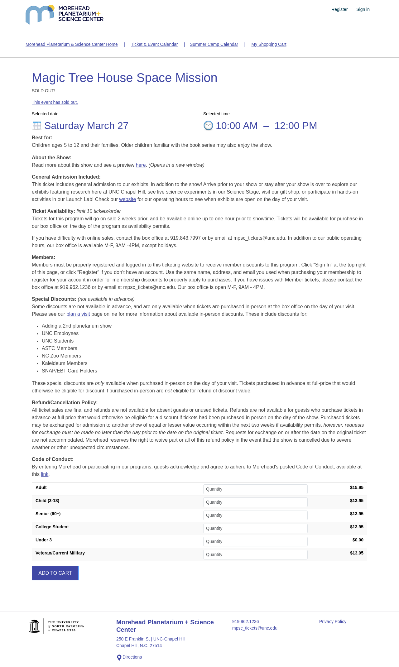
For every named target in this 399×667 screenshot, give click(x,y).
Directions (129, 658)
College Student (52, 526)
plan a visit (78, 314)
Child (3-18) (47, 500)
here (141, 165)
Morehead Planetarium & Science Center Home (72, 44)
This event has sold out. (55, 102)
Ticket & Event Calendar (154, 44)
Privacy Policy (332, 621)
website (127, 199)
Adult (41, 487)
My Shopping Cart (268, 44)
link (44, 474)
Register (339, 9)
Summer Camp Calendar (214, 44)
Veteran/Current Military (60, 552)
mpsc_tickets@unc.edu (254, 628)
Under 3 (44, 539)
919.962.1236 (245, 621)
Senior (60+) (48, 513)
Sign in (363, 9)
